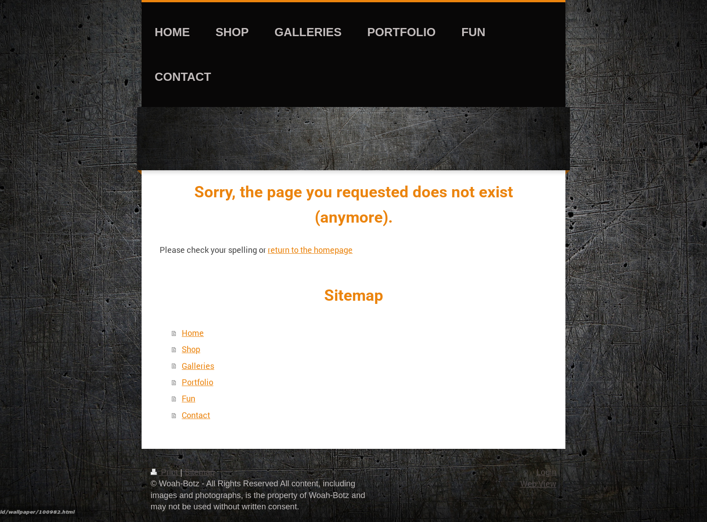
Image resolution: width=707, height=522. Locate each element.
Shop (191, 349)
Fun (188, 398)
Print (165, 472)
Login (546, 472)
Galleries (198, 365)
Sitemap (199, 472)
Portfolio (197, 382)
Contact (196, 415)
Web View (538, 483)
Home (193, 332)
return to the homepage (310, 249)
